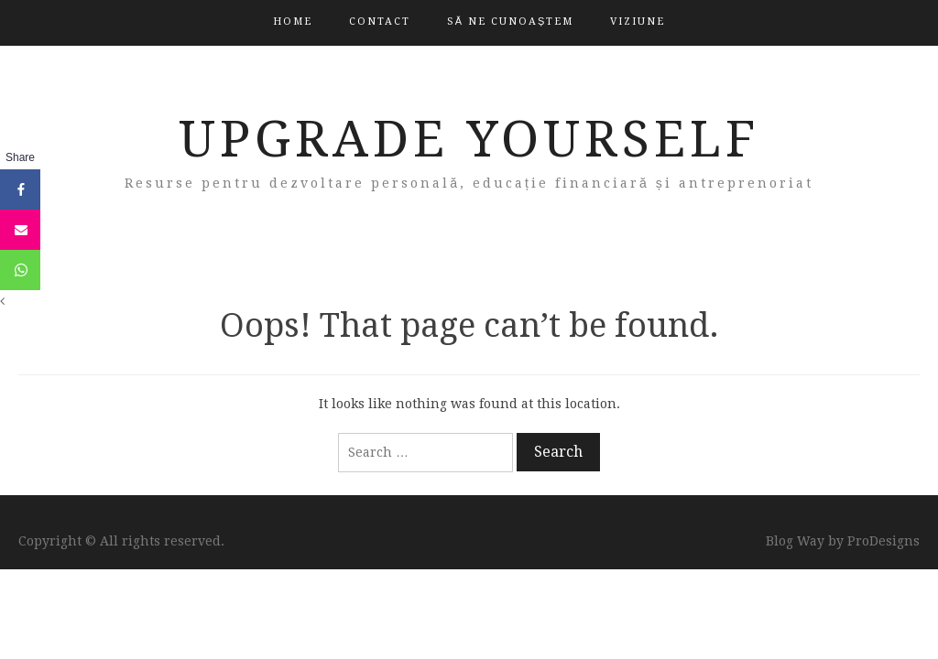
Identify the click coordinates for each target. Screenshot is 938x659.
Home (292, 21)
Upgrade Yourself (469, 139)
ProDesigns (883, 541)
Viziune (637, 21)
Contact (379, 21)
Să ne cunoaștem (510, 21)
